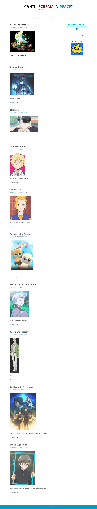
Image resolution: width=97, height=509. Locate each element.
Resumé (52, 18)
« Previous (12, 500)
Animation (16, 59)
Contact (67, 18)
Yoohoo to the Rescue (20, 235)
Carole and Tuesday (19, 333)
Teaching (60, 18)
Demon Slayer (16, 68)
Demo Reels (44, 18)
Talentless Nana (17, 147)
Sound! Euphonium (19, 446)
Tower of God (16, 190)
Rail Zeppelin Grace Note (21, 388)
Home (29, 18)
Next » (59, 500)
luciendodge (19, 27)
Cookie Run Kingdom (19, 25)
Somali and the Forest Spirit (23, 285)
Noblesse (14, 111)
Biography (36, 18)
